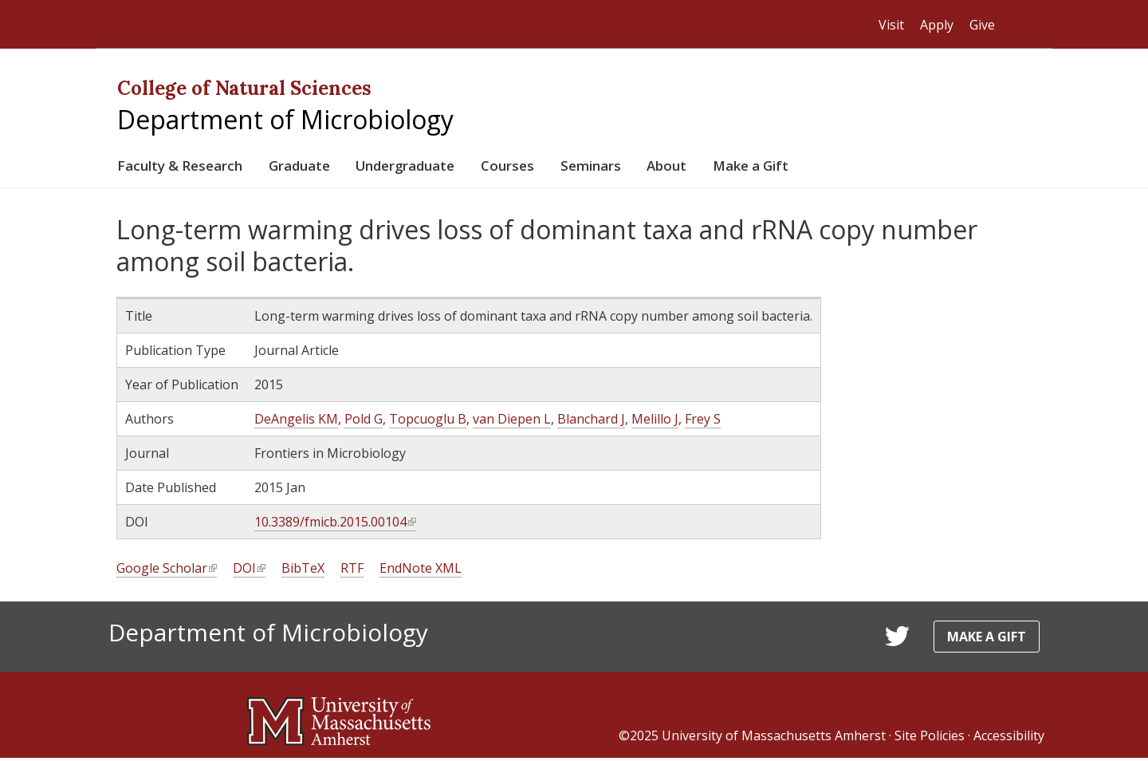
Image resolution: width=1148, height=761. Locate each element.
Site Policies (929, 738)
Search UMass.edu (1020, 24)
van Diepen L (512, 422)
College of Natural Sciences (244, 88)
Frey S (703, 422)
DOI (249, 571)
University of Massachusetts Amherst (774, 738)
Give (982, 25)
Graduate (319, 167)
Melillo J (654, 422)
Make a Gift (820, 167)
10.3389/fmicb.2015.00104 (335, 525)
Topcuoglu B (427, 422)
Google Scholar (166, 571)
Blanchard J (591, 422)
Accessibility (1008, 738)
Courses (552, 167)
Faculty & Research (187, 167)
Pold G (363, 422)
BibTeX (302, 571)
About (727, 167)
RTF (352, 571)
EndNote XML (420, 571)
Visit (891, 25)
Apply (936, 25)
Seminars (644, 167)
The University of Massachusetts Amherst (275, 24)
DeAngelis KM (296, 422)
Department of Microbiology (285, 119)
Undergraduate (438, 167)
